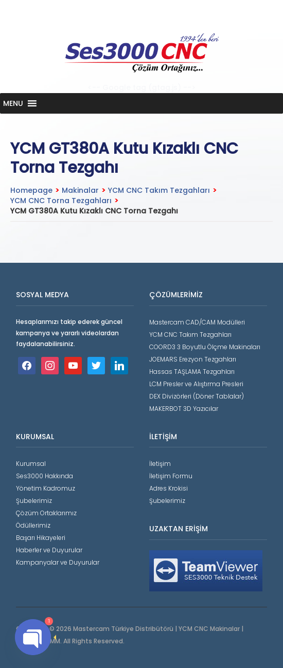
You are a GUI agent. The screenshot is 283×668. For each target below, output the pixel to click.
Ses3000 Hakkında (44, 476)
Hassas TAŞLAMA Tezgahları (192, 371)
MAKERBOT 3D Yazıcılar (183, 408)
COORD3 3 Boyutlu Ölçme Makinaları (204, 346)
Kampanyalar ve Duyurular (57, 562)
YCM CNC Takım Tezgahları (159, 190)
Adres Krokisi (168, 488)
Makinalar (80, 190)
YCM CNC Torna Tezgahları (61, 200)
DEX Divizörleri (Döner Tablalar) (196, 396)
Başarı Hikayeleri (40, 537)
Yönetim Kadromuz (45, 488)
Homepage (31, 190)
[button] (13, 103)
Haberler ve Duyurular (49, 550)
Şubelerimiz (34, 500)
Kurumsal (31, 463)
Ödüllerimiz (33, 525)
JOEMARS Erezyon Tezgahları (192, 359)
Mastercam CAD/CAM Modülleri (197, 322)
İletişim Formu (170, 476)
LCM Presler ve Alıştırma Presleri (196, 384)
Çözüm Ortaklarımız (46, 513)
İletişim (160, 463)
